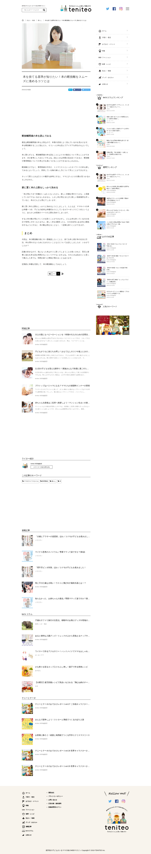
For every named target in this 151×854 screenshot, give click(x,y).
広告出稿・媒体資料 (54, 803)
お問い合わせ (52, 800)
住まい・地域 (31, 20)
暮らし (40, 20)
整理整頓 (45, 481)
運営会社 (51, 792)
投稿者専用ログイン (54, 807)
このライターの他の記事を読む (41, 467)
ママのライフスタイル (31, 481)
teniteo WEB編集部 (36, 463)
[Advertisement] (38, 504)
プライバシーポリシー (55, 796)
